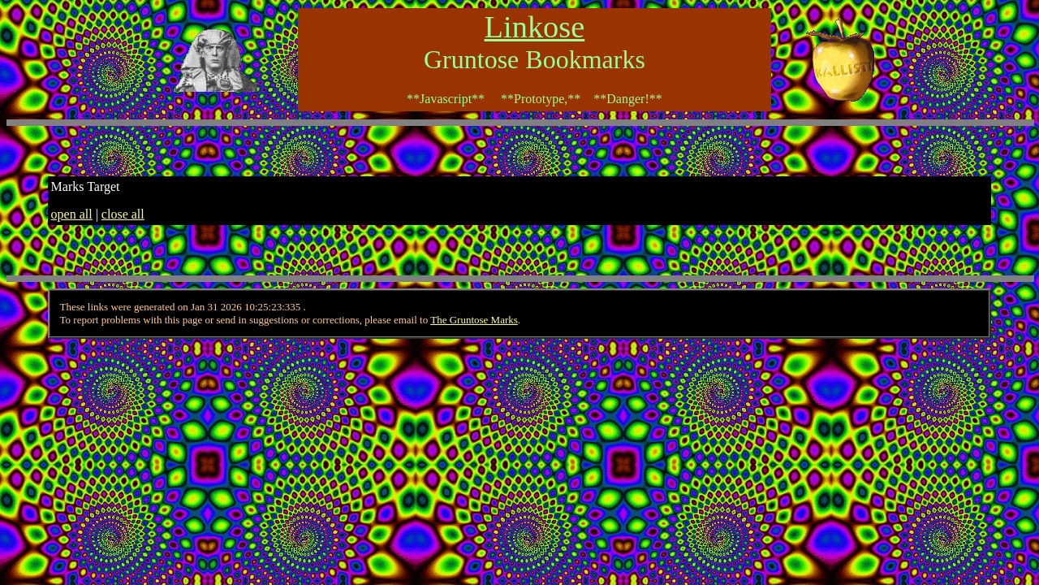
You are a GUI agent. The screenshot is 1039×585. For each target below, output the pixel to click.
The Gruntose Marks (474, 320)
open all (72, 214)
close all (122, 214)
